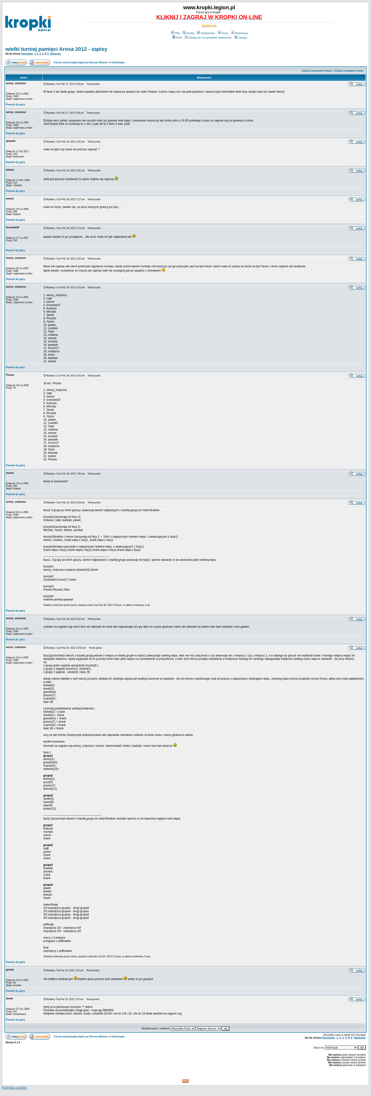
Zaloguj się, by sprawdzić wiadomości (208, 37)
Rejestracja (239, 33)
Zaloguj (240, 37)
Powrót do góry (15, 104)
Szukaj (188, 33)
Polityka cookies (14, 1088)
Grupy (223, 33)
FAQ (175, 33)
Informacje (118, 62)
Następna (55, 53)
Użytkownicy (206, 33)
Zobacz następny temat (349, 70)
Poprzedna (27, 53)
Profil (177, 37)
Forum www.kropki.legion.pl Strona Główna (81, 62)
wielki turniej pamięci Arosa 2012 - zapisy (56, 49)
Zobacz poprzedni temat (316, 70)
